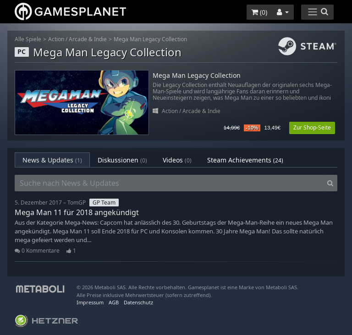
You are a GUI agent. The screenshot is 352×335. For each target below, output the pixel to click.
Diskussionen (122, 160)
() (259, 12)
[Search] (330, 183)
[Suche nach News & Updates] (169, 183)
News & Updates (52, 160)
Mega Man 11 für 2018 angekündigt (77, 212)
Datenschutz (138, 302)
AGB (114, 302)
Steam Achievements (245, 160)
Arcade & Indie (88, 39)
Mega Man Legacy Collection (150, 39)
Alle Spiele (28, 39)
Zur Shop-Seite (312, 127)
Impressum (90, 302)
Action (56, 39)
